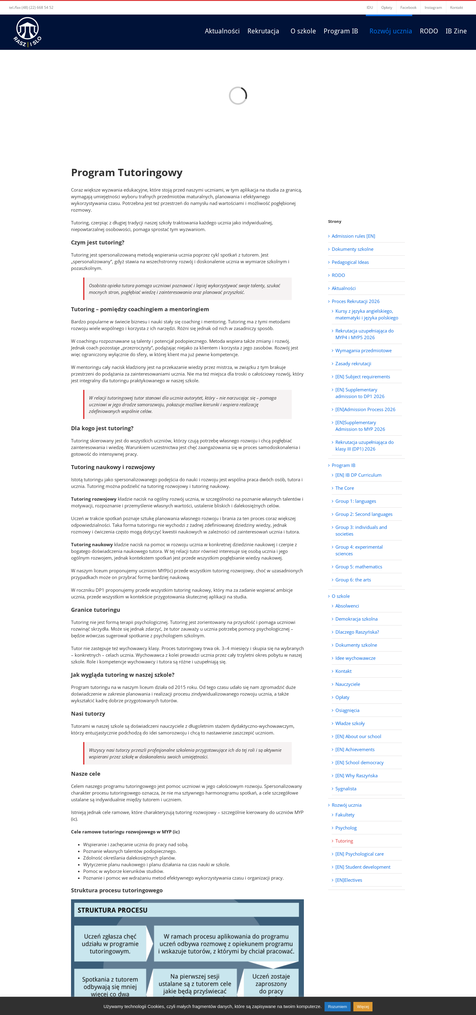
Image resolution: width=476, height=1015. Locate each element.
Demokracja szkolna (356, 619)
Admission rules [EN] (353, 236)
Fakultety (345, 815)
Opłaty (342, 697)
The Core (344, 488)
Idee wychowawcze (355, 658)
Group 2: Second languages (364, 514)
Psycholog (346, 828)
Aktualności (344, 288)
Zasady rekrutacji (353, 363)
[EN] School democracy (359, 762)
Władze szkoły (350, 723)
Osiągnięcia (347, 710)
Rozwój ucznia (347, 805)
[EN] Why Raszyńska (356, 775)
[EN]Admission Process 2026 (365, 409)
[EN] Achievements (355, 749)
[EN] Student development (362, 867)
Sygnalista (345, 788)
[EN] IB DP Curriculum (358, 475)
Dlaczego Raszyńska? (357, 632)
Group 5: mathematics (358, 567)
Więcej (363, 1006)
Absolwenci (347, 606)
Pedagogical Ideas (350, 262)
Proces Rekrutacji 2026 (356, 301)
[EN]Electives (348, 880)
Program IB (343, 465)
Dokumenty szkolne (352, 249)
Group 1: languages (355, 501)
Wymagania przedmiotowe (363, 350)
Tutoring (344, 841)
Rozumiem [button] (337, 1006)
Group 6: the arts (353, 580)
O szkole (341, 596)
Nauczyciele (347, 684)
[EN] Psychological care (359, 854)
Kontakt (343, 671)
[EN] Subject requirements (362, 376)
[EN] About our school (358, 736)
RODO (338, 275)
